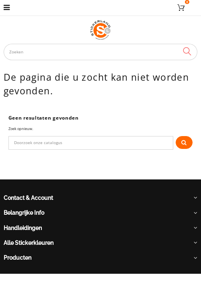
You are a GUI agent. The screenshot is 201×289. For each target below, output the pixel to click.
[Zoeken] (90, 143)
